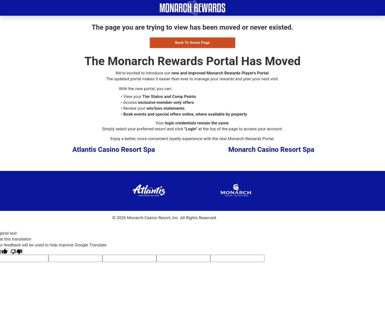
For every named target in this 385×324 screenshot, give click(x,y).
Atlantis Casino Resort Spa (113, 149)
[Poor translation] (16, 251)
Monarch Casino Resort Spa (271, 149)
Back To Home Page (192, 42)
